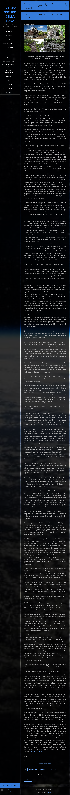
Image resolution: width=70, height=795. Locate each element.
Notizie (8, 77)
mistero (53, 769)
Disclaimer (8, 92)
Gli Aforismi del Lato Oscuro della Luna (8, 64)
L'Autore (9, 36)
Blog (8, 58)
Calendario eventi (9, 88)
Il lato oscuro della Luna (38, 752)
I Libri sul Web (8, 54)
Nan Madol (33, 769)
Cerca (65, 3)
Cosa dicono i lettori (8, 49)
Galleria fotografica (8, 72)
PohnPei (43, 769)
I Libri (8, 40)
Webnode (48, 792)
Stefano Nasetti (28, 756)
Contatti (9, 85)
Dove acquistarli (9, 44)
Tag (25, 769)
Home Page (8, 32)
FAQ (8, 81)
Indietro (28, 780)
